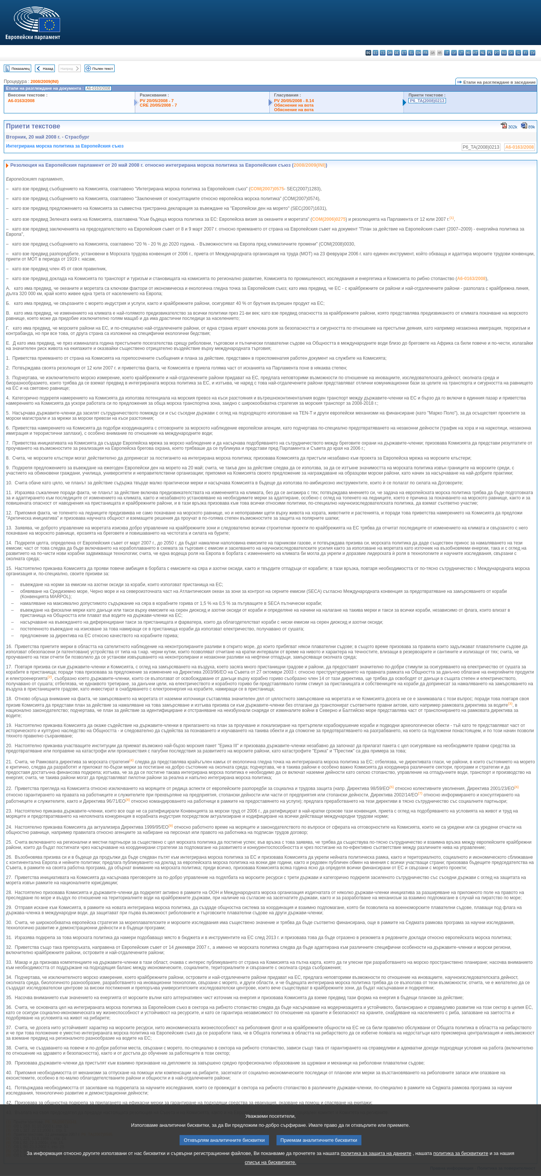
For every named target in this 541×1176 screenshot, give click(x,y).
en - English (418, 53)
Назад (48, 68)
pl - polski (490, 53)
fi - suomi (525, 53)
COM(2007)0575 (267, 188)
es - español (375, 53)
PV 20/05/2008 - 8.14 (294, 100)
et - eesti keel (404, 53)
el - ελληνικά (411, 53)
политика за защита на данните (376, 1164)
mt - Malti (475, 53)
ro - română (504, 53)
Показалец (21, 68)
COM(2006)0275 (328, 219)
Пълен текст (102, 68)
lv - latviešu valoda (454, 53)
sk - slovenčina (511, 53)
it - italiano (447, 53)
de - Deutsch (397, 53)
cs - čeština (382, 53)
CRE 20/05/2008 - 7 (158, 105)
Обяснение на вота (294, 105)
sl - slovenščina (518, 53)
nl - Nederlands (482, 53)
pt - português (497, 53)
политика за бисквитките (460, 1164)
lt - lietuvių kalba (461, 53)
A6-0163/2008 (21, 100)
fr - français (425, 53)
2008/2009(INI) (44, 81)
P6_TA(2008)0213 (427, 100)
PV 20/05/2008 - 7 (157, 100)
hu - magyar (468, 53)
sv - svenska (532, 53)
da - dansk (390, 53)
